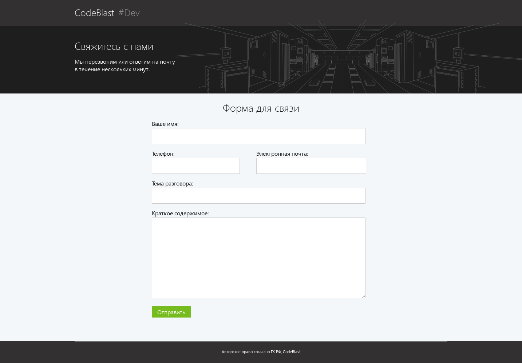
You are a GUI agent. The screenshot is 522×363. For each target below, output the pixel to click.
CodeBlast (94, 12)
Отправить (171, 312)
